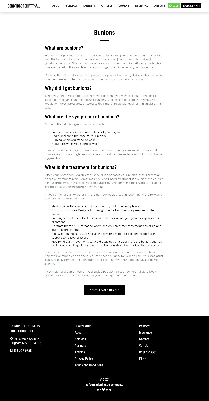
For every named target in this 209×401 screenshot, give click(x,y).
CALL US (174, 5)
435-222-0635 (21, 351)
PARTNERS (89, 5)
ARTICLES (107, 5)
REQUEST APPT (191, 5)
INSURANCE (141, 5)
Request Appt (148, 352)
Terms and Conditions (89, 365)
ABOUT (56, 5)
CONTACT (159, 5)
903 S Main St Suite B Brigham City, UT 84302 (26, 341)
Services (80, 339)
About (78, 332)
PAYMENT (123, 5)
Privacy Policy (84, 359)
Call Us (143, 345)
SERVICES (72, 5)
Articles (80, 352)
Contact (144, 339)
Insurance (145, 332)
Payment (144, 326)
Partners (80, 345)
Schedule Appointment (104, 290)
